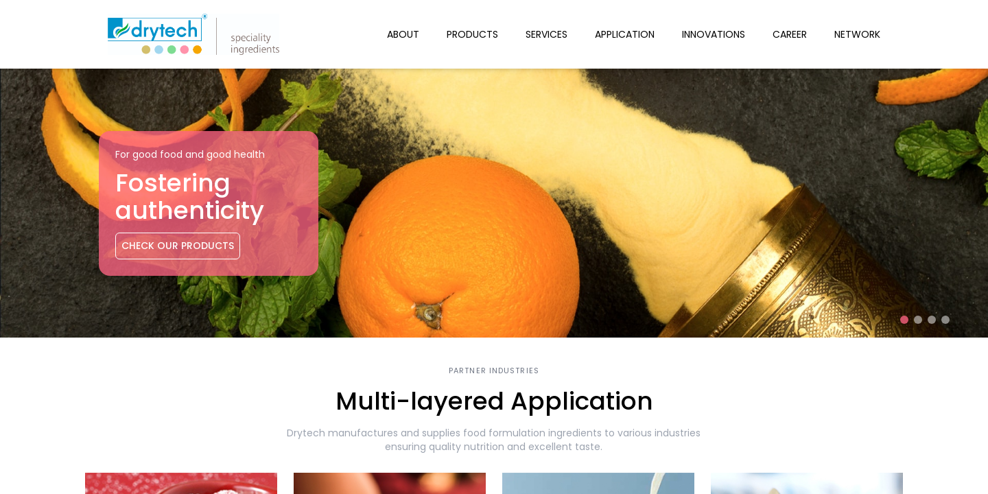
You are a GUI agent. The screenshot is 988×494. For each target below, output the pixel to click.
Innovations (713, 34)
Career (790, 34)
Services (546, 34)
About (403, 34)
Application (625, 34)
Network (857, 34)
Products (472, 34)
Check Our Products (177, 245)
